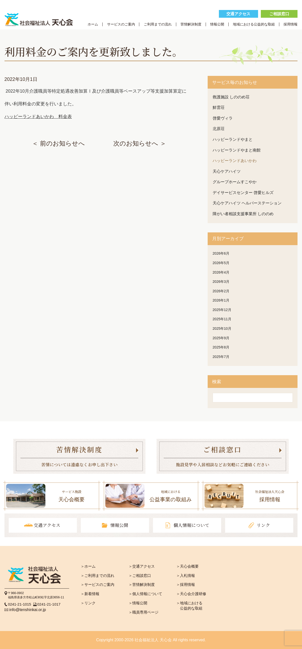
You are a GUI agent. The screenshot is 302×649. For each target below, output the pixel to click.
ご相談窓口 (279, 14)
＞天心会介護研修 (191, 594)
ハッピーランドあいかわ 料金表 (38, 116)
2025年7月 (221, 357)
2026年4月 (221, 272)
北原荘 (219, 129)
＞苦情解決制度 (142, 584)
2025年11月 (222, 319)
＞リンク (88, 603)
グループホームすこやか (235, 182)
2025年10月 (222, 328)
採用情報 (291, 24)
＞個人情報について (145, 594)
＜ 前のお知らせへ (58, 143)
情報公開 (217, 24)
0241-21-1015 (19, 604)
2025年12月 (222, 310)
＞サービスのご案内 (97, 584)
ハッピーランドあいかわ (235, 161)
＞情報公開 (138, 603)
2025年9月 (221, 338)
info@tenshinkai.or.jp (27, 610)
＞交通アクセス (142, 566)
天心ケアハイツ (227, 171)
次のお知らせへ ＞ (139, 143)
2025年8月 (221, 347)
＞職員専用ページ (143, 612)
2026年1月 (221, 300)
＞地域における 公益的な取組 (189, 605)
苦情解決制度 (190, 24)
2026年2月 (221, 291)
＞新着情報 (90, 594)
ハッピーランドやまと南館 (237, 150)
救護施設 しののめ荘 (231, 97)
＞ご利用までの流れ (97, 575)
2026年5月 (221, 263)
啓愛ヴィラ (223, 118)
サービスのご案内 (121, 24)
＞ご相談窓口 (140, 575)
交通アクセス (238, 14)
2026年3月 (221, 282)
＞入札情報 (185, 575)
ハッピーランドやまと (233, 139)
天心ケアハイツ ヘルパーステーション (247, 203)
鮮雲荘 (219, 107)
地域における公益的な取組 (254, 24)
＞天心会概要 (187, 566)
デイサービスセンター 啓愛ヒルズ (243, 192)
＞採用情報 (185, 584)
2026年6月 (221, 253)
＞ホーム (88, 566)
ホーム (93, 24)
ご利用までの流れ (158, 24)
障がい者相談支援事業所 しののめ (243, 214)
